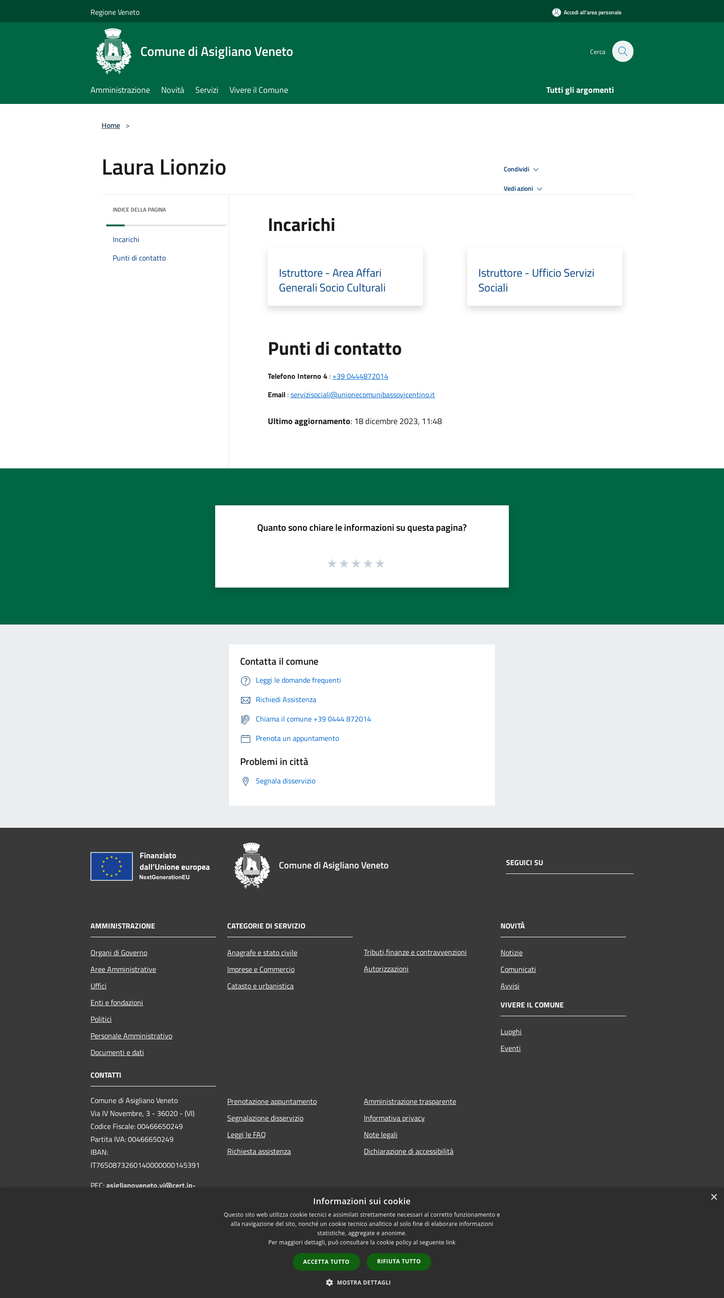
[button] (362, 1282)
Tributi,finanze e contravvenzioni (415, 952)
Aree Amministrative (123, 969)
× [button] (713, 1197)
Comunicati (518, 969)
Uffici (98, 985)
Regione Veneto (114, 12)
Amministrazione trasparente (410, 1101)
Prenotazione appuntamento (272, 1101)
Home (111, 125)
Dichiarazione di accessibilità (408, 1151)
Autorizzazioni (386, 968)
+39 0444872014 (360, 376)
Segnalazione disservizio (265, 1117)
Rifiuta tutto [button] (399, 1261)
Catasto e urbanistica (260, 985)
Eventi (511, 1048)
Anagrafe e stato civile (262, 952)
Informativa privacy (394, 1117)
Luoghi (511, 1031)
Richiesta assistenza (259, 1151)
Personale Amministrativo (131, 1035)
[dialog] (362, 1243)
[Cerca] (622, 51)
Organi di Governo (118, 952)
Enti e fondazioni (116, 1002)
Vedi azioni (524, 188)
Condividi (523, 169)
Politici (101, 1019)
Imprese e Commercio (261, 969)
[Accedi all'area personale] (587, 12)
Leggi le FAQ (246, 1134)
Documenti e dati (117, 1052)
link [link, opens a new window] (451, 1242)
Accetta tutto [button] (326, 1262)
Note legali (381, 1134)
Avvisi (510, 985)
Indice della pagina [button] (139, 209)
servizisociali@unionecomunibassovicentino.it (362, 394)
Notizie (512, 952)
